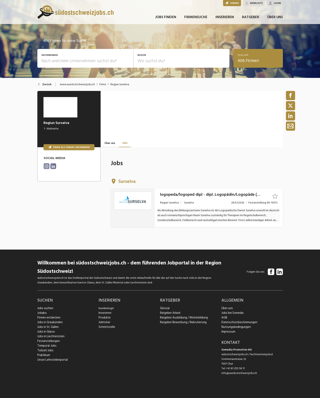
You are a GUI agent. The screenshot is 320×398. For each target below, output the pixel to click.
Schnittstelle (106, 327)
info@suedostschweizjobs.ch (239, 373)
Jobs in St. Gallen (47, 327)
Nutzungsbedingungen (235, 327)
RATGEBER (250, 20)
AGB (224, 317)
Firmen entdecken (48, 317)
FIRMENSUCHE (195, 20)
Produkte (104, 317)
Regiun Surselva (119, 84)
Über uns (226, 308)
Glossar (164, 308)
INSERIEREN (225, 20)
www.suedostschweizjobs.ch (77, 84)
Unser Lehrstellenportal (51, 359)
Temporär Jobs (46, 345)
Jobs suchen (44, 308)
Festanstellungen (47, 341)
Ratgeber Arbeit (170, 313)
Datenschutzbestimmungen (238, 322)
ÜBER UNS (275, 20)
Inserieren (104, 313)
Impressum (227, 331)
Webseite (51, 128)
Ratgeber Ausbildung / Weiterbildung (183, 317)
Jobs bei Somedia (232, 313)
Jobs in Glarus (45, 331)
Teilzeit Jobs (45, 350)
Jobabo (42, 313)
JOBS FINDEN (165, 20)
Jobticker (104, 322)
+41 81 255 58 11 (235, 368)
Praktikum (43, 355)
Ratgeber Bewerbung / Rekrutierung (182, 322)
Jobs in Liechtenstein (50, 336)
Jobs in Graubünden (49, 322)
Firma (102, 84)
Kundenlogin (106, 308)
